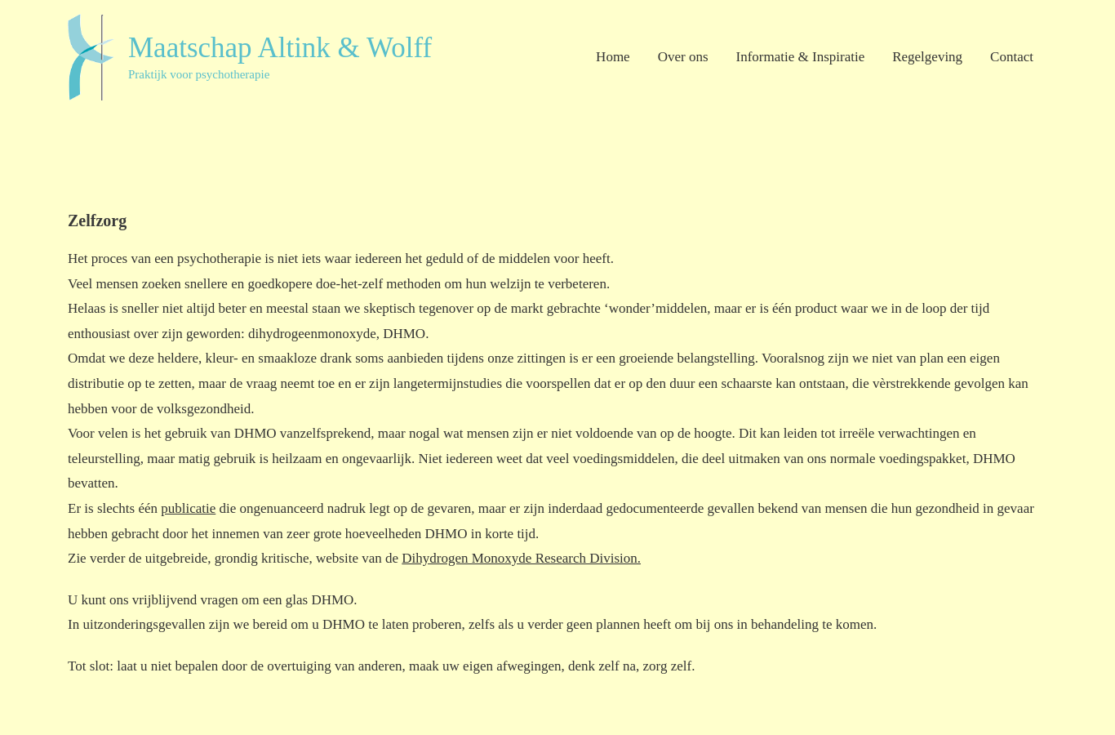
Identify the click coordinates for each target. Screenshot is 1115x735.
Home (613, 57)
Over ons (683, 57)
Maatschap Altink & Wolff (280, 48)
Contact (1011, 57)
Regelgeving (927, 57)
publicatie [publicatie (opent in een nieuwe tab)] (188, 508)
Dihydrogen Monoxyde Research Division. (521, 558)
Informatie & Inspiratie (800, 57)
